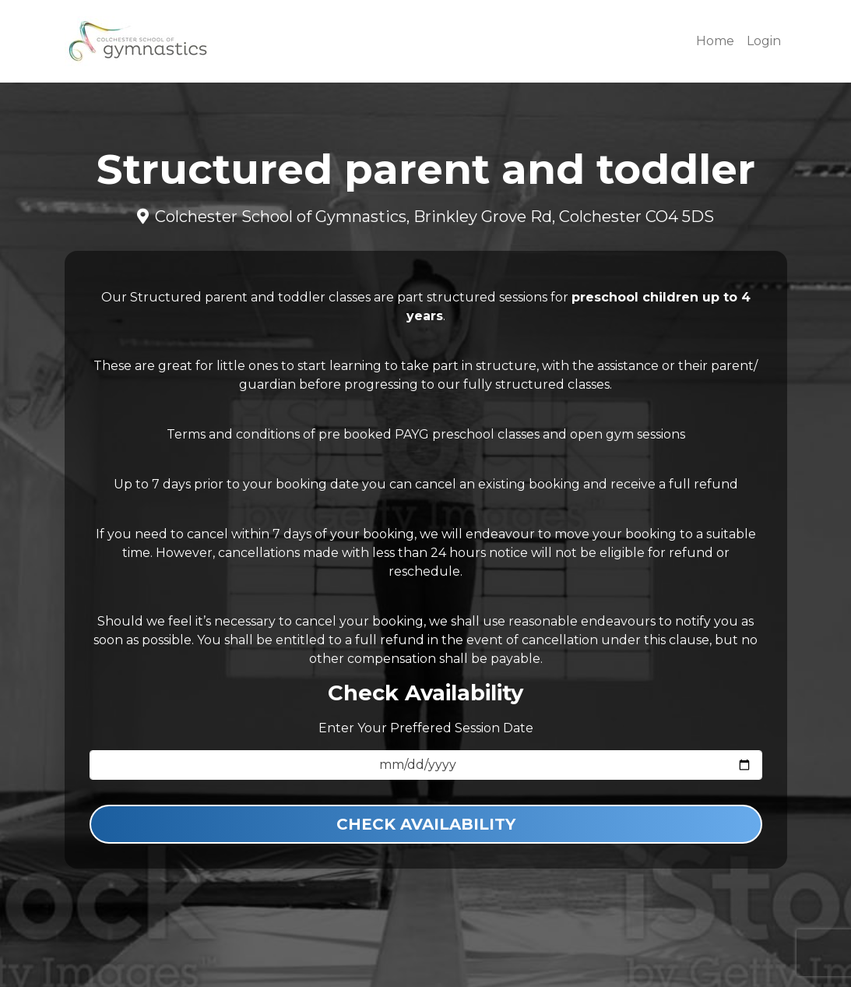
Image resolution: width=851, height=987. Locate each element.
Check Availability (425, 824)
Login (764, 40)
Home (715, 40)
